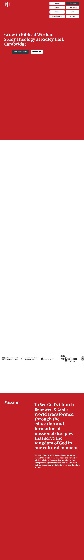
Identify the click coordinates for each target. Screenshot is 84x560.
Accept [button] (67, 552)
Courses (72, 3)
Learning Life (57, 16)
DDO (42, 213)
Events (57, 8)
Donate (72, 16)
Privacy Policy (26, 554)
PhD (72, 12)
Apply (57, 12)
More (42, 161)
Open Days (36, 52)
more (42, 247)
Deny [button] (50, 552)
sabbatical (73, 8)
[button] (78, 552)
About (57, 3)
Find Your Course (20, 52)
